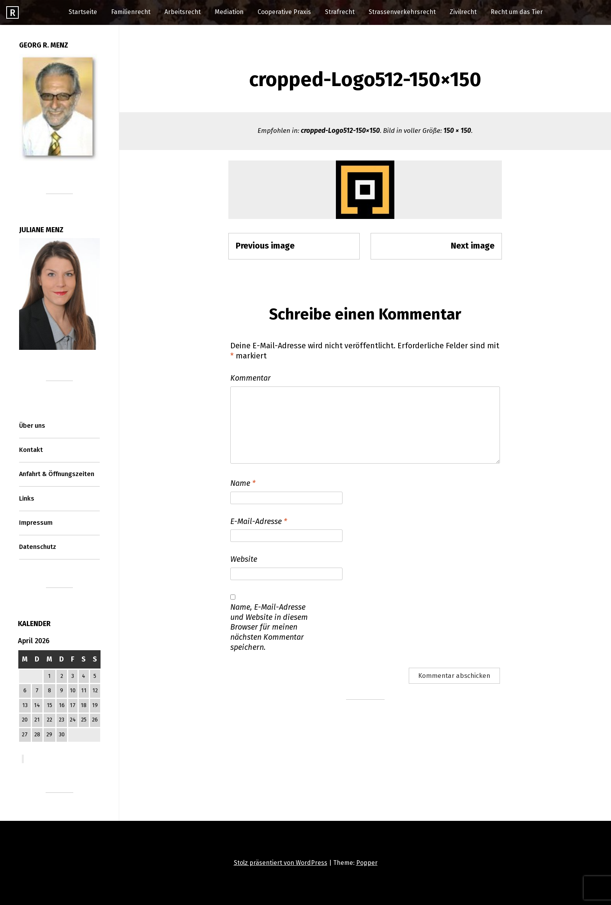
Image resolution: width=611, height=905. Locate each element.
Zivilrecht (463, 12)
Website (243, 559)
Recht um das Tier (517, 12)
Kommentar (250, 378)
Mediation (229, 12)
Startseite (83, 12)
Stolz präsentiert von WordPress (280, 862)
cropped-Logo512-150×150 (340, 131)
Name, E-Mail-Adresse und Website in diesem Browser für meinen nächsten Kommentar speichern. (269, 627)
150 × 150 (457, 131)
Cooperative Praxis (284, 12)
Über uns (32, 425)
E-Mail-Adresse (258, 521)
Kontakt (31, 449)
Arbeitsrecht (182, 12)
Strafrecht (340, 12)
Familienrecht (130, 12)
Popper (367, 862)
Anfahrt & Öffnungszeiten (56, 474)
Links (26, 498)
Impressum (36, 522)
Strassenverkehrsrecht (402, 12)
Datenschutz (37, 546)
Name (243, 483)
